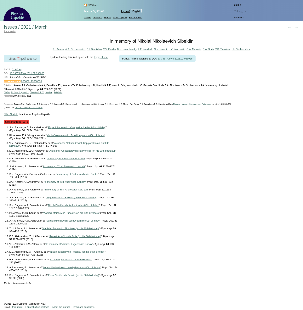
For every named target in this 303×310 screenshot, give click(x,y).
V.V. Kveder (109, 49)
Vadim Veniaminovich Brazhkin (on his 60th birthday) (76, 135)
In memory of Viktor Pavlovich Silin (66, 158)
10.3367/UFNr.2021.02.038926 (29, 107)
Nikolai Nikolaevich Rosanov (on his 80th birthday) (77, 251)
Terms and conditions (83, 307)
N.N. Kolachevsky (126, 49)
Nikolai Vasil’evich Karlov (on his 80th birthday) (73, 205)
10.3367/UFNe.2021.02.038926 (175, 58)
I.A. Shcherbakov (241, 49)
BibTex (7, 92)
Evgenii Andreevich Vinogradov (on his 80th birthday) (77, 127)
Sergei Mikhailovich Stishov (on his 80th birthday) (73, 220)
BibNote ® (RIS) (37, 92)
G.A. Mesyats (193, 49)
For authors (135, 17)
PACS (107, 17)
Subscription (120, 17)
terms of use (100, 57)
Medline (48, 92)
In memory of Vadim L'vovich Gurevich (71, 259)
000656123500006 (31, 81)
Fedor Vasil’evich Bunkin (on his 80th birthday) (73, 275)
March (41, 27)
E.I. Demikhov (94, 49)
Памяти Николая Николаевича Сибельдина (193, 104)
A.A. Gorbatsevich (75, 49)
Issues (87, 17)
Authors (97, 17)
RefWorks (58, 92)
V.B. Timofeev (222, 49)
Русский (125, 11)
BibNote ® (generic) (20, 92)
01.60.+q (16, 69)
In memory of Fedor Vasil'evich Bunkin (77, 174)
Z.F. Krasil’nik (145, 49)
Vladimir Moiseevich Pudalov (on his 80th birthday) (71, 212)
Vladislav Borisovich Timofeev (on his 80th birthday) (70, 228)
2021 (26, 27)
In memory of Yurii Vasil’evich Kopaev (65, 181)
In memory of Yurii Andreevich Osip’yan (66, 189)
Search (238, 17)
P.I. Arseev (58, 49)
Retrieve (238, 11)
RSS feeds (93, 5)
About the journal (61, 307)
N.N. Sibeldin (11, 114)
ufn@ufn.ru (17, 307)
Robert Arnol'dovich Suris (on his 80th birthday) (75, 236)
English (136, 11)
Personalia (9, 31)
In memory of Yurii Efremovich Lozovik (64, 166)
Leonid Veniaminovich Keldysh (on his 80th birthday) (71, 267)
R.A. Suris (208, 49)
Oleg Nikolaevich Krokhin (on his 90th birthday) (71, 197)
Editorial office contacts (37, 307)
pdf (23, 58)
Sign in (237, 4)
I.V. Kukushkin (177, 49)
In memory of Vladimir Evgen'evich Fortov (69, 244)
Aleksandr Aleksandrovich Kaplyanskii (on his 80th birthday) (82, 150)
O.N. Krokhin (161, 49)
